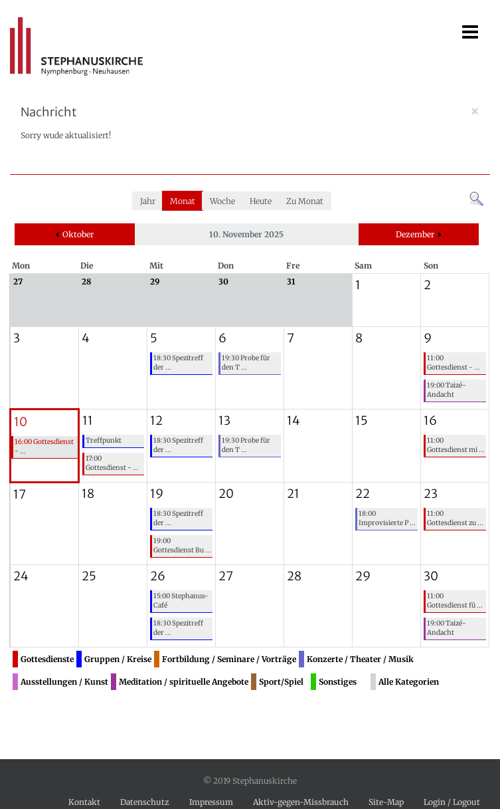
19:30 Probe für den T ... (246, 363)
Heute (261, 201)
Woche (222, 201)
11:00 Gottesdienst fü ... (455, 601)
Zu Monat (304, 201)
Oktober (78, 234)
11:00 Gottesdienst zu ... (455, 518)
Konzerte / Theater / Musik (360, 659)
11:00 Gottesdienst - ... (453, 363)
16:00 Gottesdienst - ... (44, 446)
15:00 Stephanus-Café (180, 601)
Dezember (415, 234)
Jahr (147, 201)
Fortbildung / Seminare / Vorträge (229, 659)
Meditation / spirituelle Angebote (183, 682)
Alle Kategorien (408, 682)
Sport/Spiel (281, 682)
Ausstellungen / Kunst (64, 682)
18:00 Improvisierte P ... (387, 518)
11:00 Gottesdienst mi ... (456, 445)
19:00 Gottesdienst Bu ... (182, 545)
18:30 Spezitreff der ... (178, 363)
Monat (182, 201)
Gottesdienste (47, 659)
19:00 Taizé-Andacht (446, 390)
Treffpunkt (104, 440)
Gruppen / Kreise (117, 659)
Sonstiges (338, 682)
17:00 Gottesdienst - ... (112, 463)
